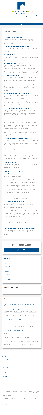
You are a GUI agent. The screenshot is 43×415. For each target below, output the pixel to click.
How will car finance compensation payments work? (14, 330)
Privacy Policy (4, 404)
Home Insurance (7, 266)
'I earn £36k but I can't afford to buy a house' (12, 319)
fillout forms (35, 114)
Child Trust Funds (7, 335)
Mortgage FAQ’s (7, 279)
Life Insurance (7, 268)
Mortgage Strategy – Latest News (12, 287)
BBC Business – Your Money (10, 299)
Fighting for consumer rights (9, 313)
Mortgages (6, 271)
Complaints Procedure (6, 402)
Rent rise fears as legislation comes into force (12, 309)
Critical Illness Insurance (9, 263)
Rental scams (6, 340)
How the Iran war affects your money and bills (13, 324)
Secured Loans (7, 276)
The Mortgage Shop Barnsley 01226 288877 (21, 7)
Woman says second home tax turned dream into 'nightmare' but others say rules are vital (21, 304)
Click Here (21, 249)
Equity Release (7, 274)
